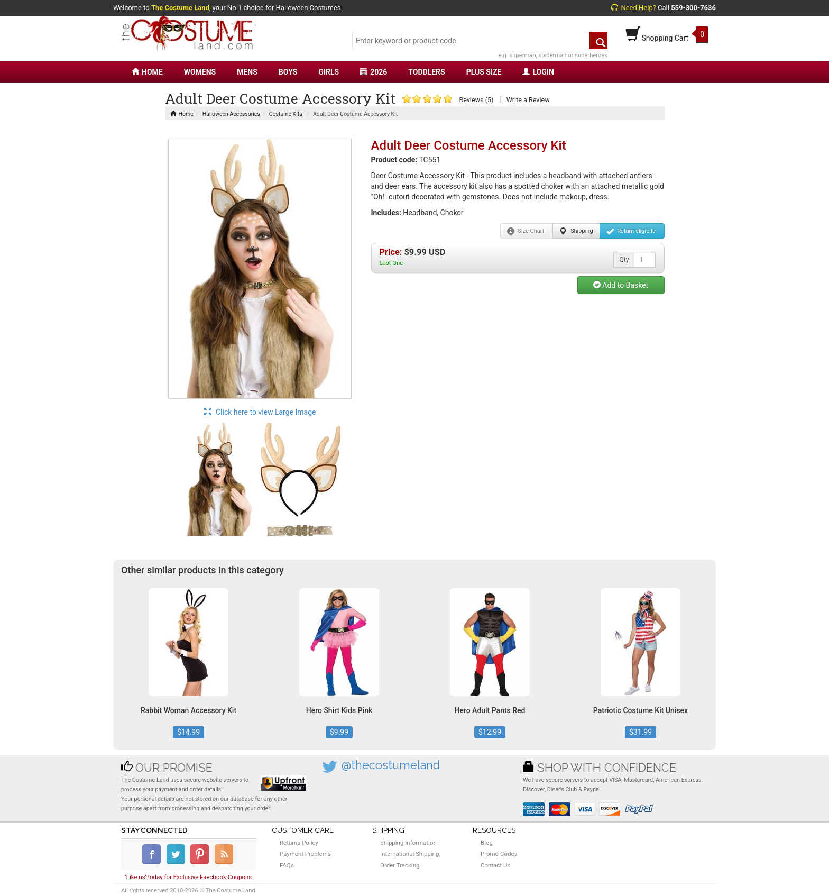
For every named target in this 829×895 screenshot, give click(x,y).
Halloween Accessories (231, 114)
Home (182, 114)
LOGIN (538, 72)
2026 (373, 72)
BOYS (288, 72)
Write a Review (528, 100)
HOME (147, 72)
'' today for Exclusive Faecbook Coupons (188, 877)
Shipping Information (408, 842)
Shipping (576, 231)
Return (631, 231)
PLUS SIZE (484, 72)
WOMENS (200, 72)
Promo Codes (499, 853)
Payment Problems (305, 853)
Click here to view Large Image (260, 412)
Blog (487, 842)
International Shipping (409, 853)
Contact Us (495, 865)
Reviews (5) (476, 100)
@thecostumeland (391, 765)
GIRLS (328, 72)
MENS (247, 72)
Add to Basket (620, 285)
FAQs (287, 865)
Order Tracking (399, 865)
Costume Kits (285, 114)
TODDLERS (426, 72)
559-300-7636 (693, 8)
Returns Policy (299, 842)
